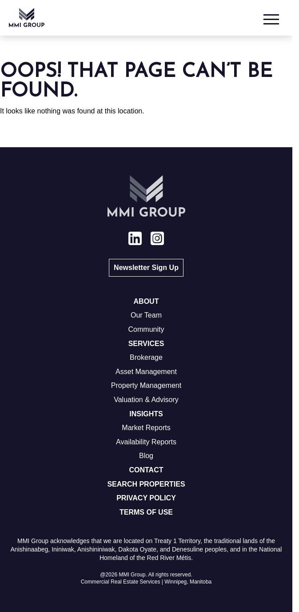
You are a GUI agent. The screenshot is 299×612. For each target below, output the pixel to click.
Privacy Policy (146, 498)
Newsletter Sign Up (146, 267)
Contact (146, 470)
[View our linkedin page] (135, 240)
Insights (146, 414)
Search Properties (146, 484)
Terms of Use (146, 512)
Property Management (146, 385)
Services (146, 343)
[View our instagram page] (157, 240)
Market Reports (146, 427)
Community (146, 329)
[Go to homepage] (26, 17)
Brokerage (146, 357)
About (146, 301)
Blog (146, 455)
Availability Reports (146, 442)
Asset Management (146, 371)
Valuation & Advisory (146, 399)
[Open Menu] (272, 17)
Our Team (146, 315)
